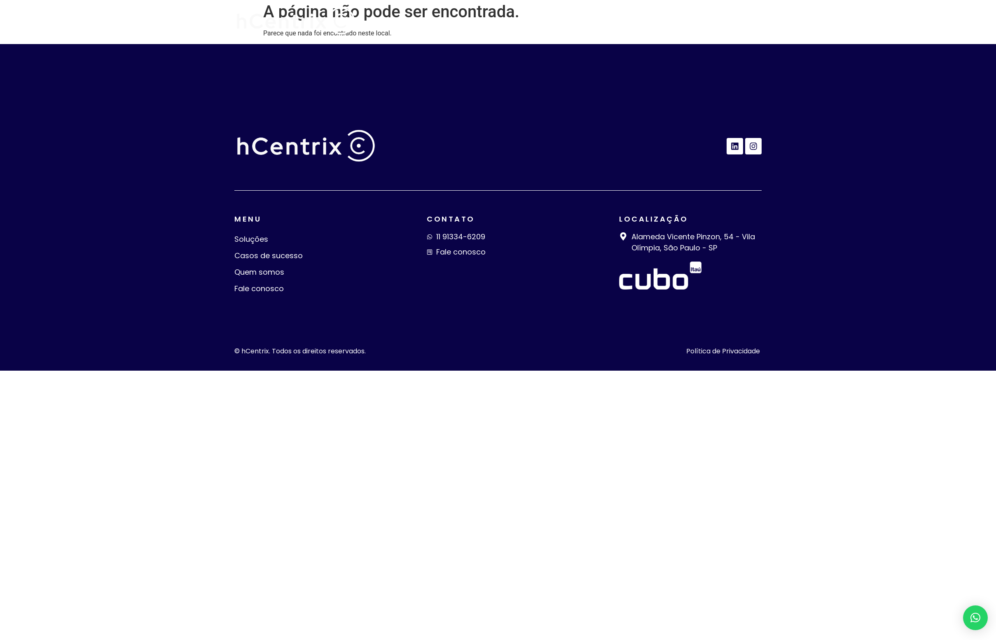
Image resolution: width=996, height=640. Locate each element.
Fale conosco (723, 21)
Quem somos (646, 21)
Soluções (480, 21)
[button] (975, 617)
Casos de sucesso (558, 21)
